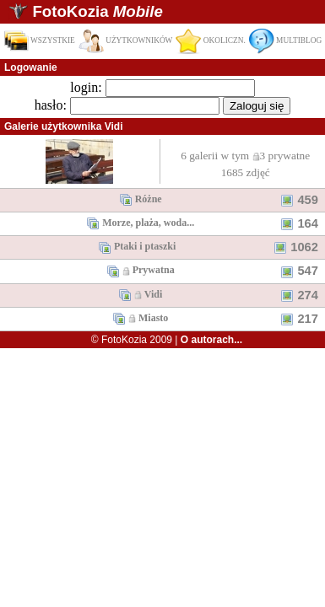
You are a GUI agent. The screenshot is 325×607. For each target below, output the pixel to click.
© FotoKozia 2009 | (166, 340)
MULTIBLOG (285, 40)
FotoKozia (97, 11)
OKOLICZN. (210, 40)
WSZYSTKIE (39, 40)
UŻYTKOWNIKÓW (126, 40)
